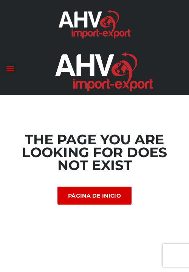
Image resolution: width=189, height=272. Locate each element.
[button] (10, 68)
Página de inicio (94, 195)
